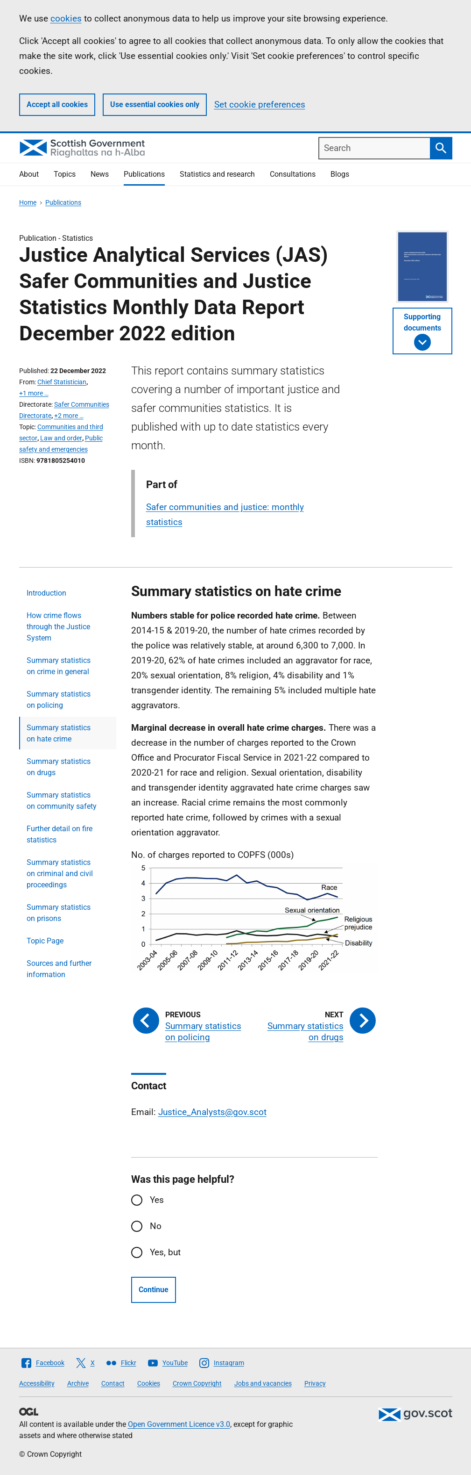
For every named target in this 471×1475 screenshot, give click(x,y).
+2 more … (69, 415)
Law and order (61, 438)
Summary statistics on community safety (62, 801)
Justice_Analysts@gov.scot (212, 1112)
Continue (154, 1289)
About (29, 174)
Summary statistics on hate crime (59, 733)
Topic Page (45, 940)
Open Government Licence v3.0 (179, 1424)
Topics (65, 174)
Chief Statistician (61, 382)
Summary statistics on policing (59, 700)
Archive (78, 1383)
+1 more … (34, 393)
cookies (66, 18)
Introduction (46, 593)
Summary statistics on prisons (59, 913)
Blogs (339, 174)
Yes (157, 1199)
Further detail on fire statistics (59, 834)
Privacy (315, 1383)
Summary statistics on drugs (59, 767)
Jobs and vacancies (263, 1383)
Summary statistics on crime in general (59, 666)
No (156, 1226)
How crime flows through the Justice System (58, 626)
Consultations (293, 174)
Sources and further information (59, 969)
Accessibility (37, 1383)
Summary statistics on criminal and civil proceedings (60, 873)
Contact (113, 1383)
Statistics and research (217, 174)
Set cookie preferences (259, 104)
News (100, 174)
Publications (144, 174)
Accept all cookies (57, 104)
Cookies (148, 1383)
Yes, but (165, 1252)
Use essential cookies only (154, 104)
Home (27, 202)
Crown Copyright (197, 1383)
